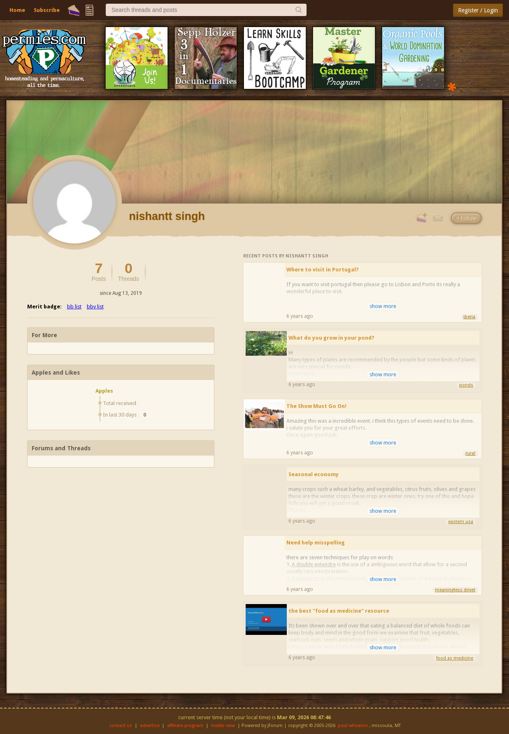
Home (17, 10)
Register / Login (478, 10)
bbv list (95, 306)
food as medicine (454, 658)
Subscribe (47, 10)
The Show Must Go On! (316, 406)
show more (383, 306)
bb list (74, 306)
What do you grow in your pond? (331, 338)
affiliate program (185, 725)
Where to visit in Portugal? (322, 269)
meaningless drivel (455, 590)
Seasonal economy (313, 474)
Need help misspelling (315, 543)
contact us (120, 725)
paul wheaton (353, 725)
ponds (466, 385)
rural (470, 453)
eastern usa (460, 521)
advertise (150, 725)
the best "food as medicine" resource (338, 611)
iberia (469, 317)
